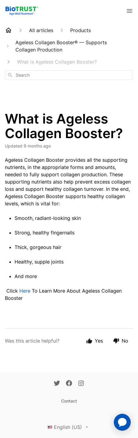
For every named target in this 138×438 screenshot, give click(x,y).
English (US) (69, 427)
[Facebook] (69, 384)
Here (24, 291)
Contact (69, 400)
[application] (122, 422)
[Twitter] (57, 384)
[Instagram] (81, 384)
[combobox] (69, 75)
